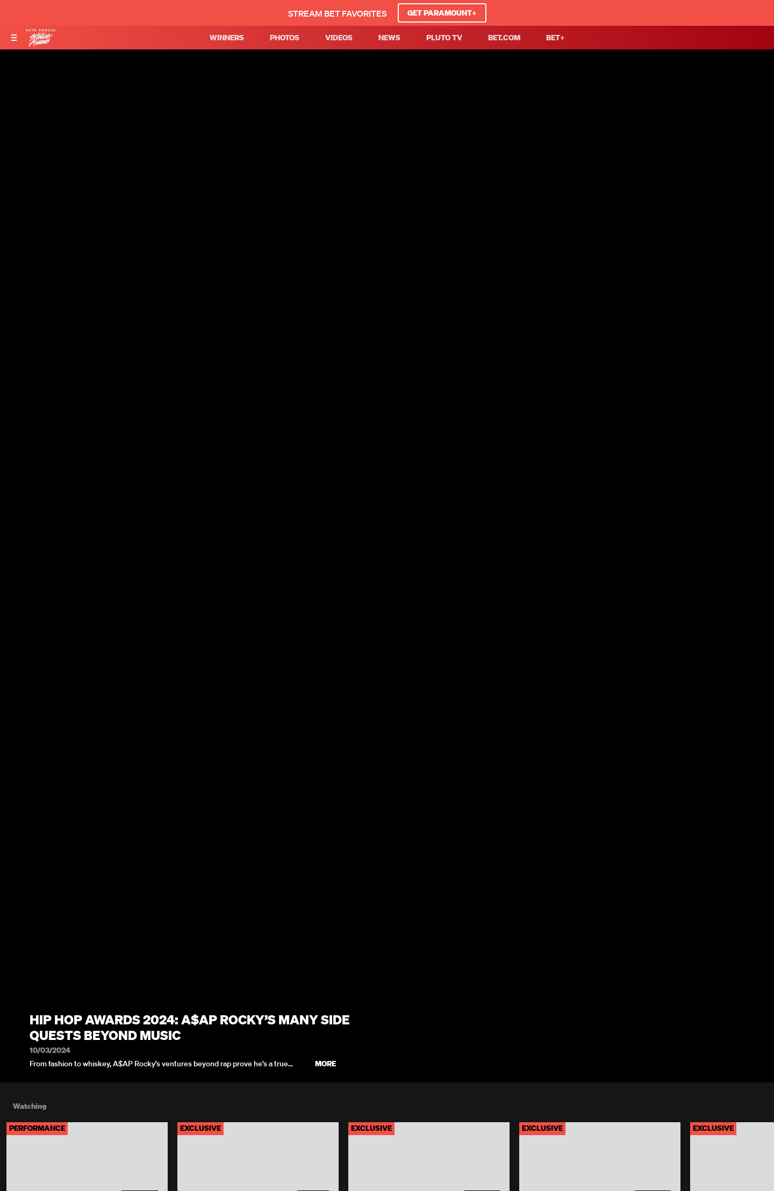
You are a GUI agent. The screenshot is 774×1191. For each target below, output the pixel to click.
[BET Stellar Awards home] (41, 43)
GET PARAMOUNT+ (442, 13)
